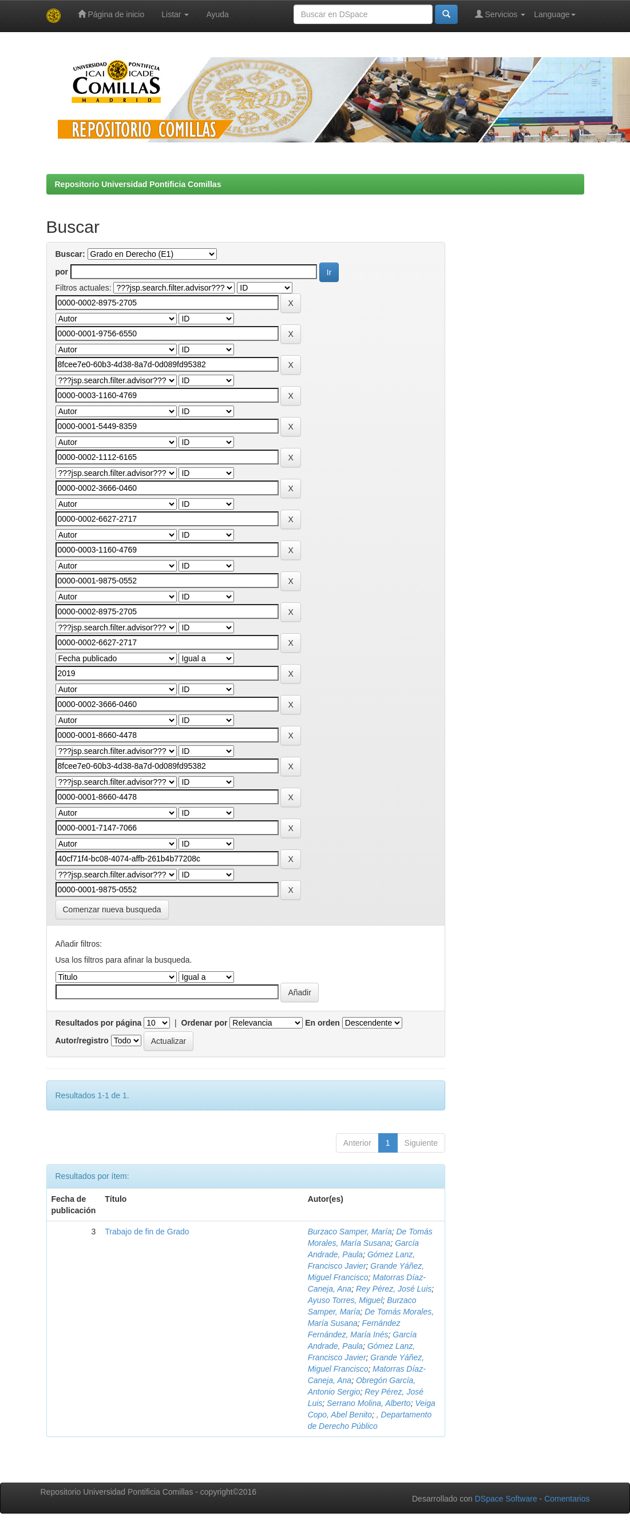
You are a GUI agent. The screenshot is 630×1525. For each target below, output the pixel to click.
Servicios (500, 14)
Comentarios (566, 1498)
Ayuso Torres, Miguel (345, 1300)
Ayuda (217, 14)
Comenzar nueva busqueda (112, 909)
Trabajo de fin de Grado (147, 1231)
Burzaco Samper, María (350, 1231)
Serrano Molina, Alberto (369, 1403)
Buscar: (70, 254)
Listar (175, 14)
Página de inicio (111, 14)
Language (554, 14)
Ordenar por (204, 1022)
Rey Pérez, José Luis (393, 1288)
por (62, 271)
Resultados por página (99, 1022)
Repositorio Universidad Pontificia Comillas (138, 184)
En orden (322, 1022)
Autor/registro (82, 1040)
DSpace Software (506, 1498)
